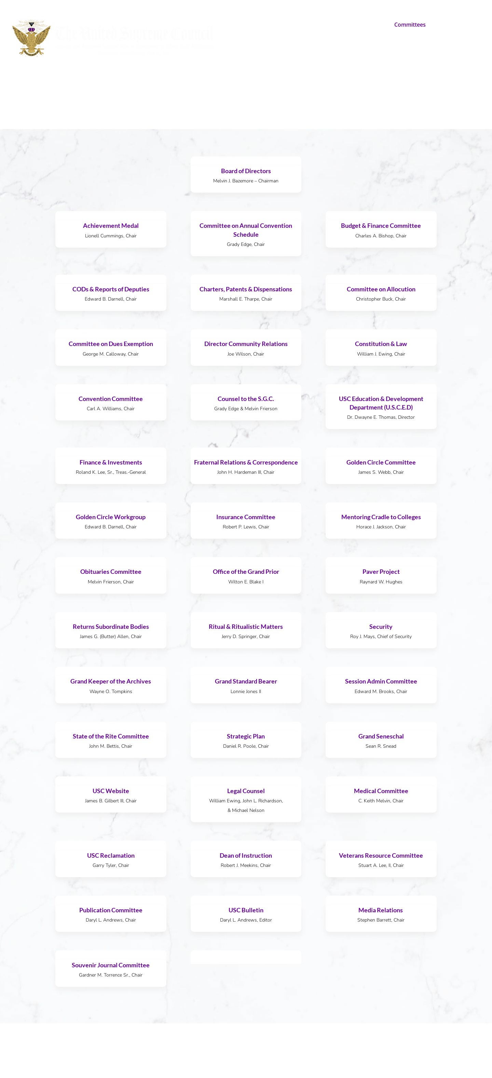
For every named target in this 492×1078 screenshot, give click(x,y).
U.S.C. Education (358, 25)
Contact (233, 52)
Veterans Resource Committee (381, 855)
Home (231, 25)
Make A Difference (303, 25)
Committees (410, 25)
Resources (448, 25)
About (256, 25)
